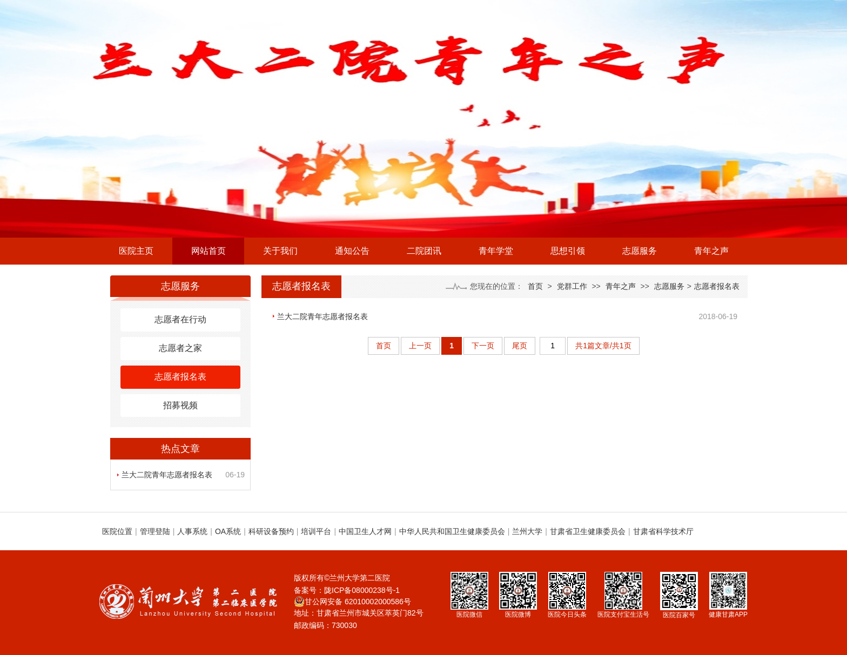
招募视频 (180, 405)
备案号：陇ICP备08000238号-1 (347, 590)
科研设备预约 (271, 531)
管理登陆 (155, 531)
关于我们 (280, 250)
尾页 (519, 345)
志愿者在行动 (180, 319)
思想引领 (567, 250)
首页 (535, 286)
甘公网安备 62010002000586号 (352, 601)
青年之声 (711, 250)
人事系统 (192, 531)
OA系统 (228, 531)
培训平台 (316, 531)
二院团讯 (424, 250)
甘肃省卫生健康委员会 (588, 531)
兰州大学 (527, 531)
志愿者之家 (180, 348)
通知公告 (352, 250)
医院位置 (117, 531)
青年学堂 (496, 250)
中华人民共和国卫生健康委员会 (452, 531)
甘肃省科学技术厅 (663, 531)
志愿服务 (639, 250)
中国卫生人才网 (365, 531)
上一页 (420, 345)
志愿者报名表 (180, 376)
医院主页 (136, 250)
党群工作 (572, 286)
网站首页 (208, 250)
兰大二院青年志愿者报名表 (167, 474)
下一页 (483, 345)
